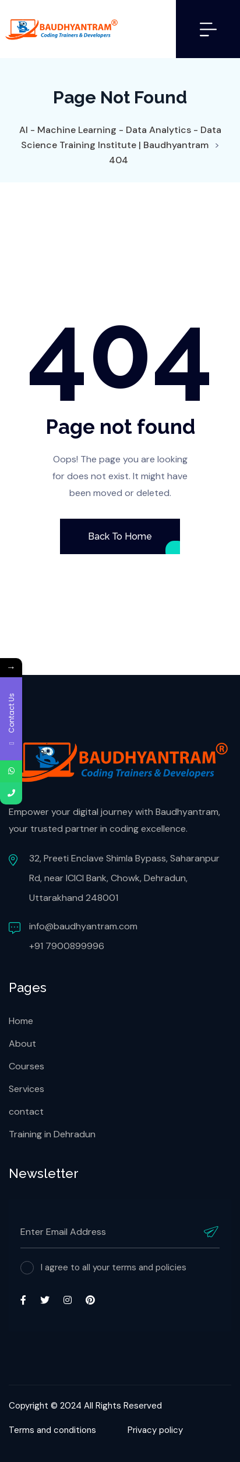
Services (26, 1089)
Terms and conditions (52, 1430)
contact (26, 1111)
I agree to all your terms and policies (113, 1267)
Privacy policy (155, 1430)
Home (21, 1021)
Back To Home (119, 536)
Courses (26, 1066)
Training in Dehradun (52, 1134)
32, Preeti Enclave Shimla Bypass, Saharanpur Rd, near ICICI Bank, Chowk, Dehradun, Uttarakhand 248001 (124, 878)
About (22, 1043)
